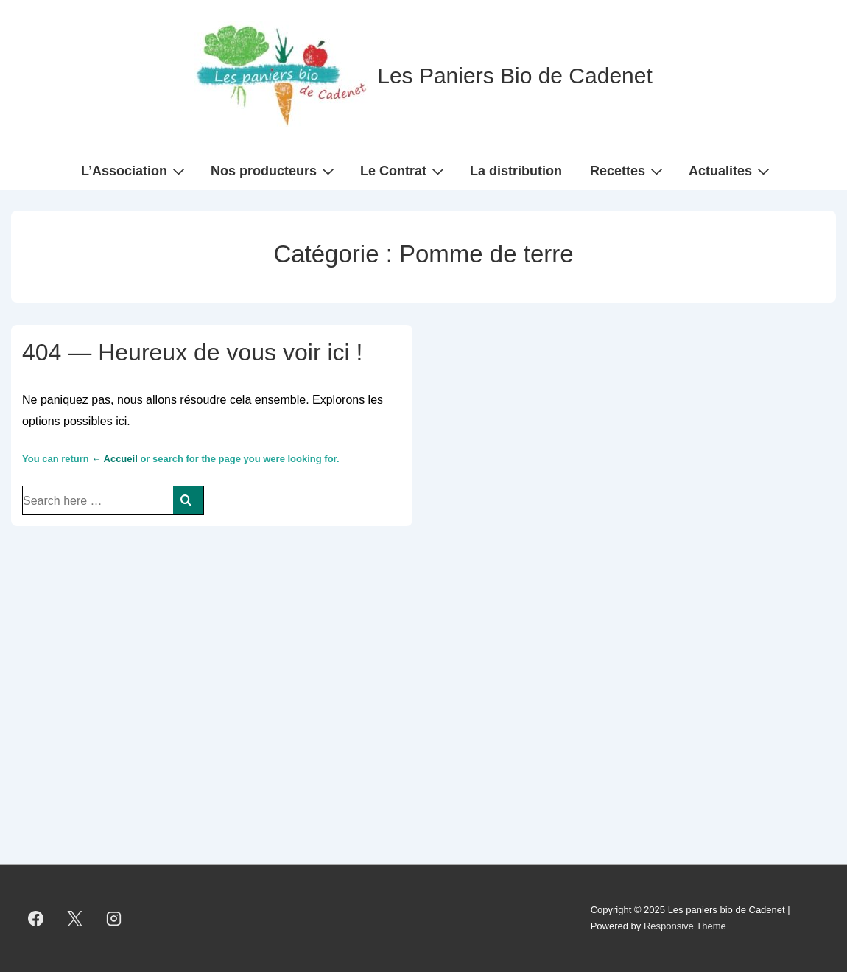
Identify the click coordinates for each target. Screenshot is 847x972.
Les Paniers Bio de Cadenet (515, 75)
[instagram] (114, 918)
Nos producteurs (274, 170)
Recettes (628, 170)
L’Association (135, 170)
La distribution (516, 171)
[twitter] (75, 918)
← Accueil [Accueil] (114, 458)
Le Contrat (404, 170)
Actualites (731, 170)
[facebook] (36, 918)
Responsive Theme (685, 925)
